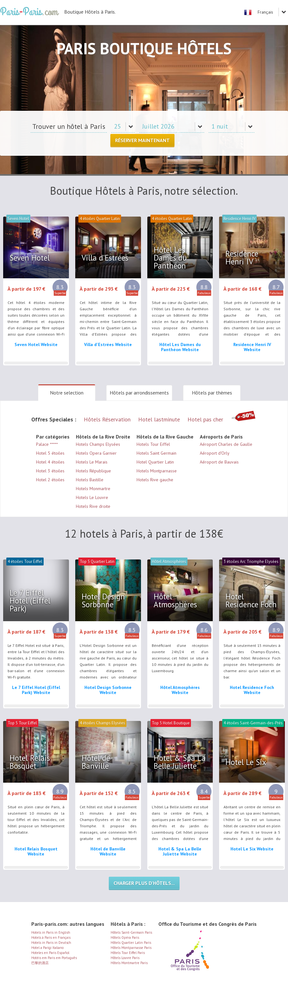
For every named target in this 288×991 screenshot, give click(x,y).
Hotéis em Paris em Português (54, 958)
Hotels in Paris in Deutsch (51, 942)
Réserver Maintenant (142, 140)
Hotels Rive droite (93, 506)
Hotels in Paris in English (50, 932)
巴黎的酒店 (40, 963)
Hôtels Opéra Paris (125, 937)
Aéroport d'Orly (215, 453)
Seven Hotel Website (36, 344)
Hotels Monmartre (93, 488)
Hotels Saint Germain (156, 453)
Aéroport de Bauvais (219, 462)
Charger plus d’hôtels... (144, 883)
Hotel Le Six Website (251, 849)
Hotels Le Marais (91, 462)
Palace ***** (47, 444)
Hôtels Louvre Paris (125, 958)
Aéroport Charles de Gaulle (226, 444)
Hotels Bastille (89, 480)
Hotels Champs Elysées (98, 444)
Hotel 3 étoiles (50, 471)
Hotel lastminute (159, 419)
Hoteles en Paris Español (50, 952)
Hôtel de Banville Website (108, 851)
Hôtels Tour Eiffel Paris (128, 952)
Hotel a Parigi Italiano (47, 947)
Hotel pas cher (205, 419)
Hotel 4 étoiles (50, 462)
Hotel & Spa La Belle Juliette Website (179, 851)
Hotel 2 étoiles (50, 480)
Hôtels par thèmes (212, 392)
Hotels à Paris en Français (50, 937)
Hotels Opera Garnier (96, 453)
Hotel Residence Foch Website (252, 690)
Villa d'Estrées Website (108, 344)
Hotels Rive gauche (155, 480)
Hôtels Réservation (107, 419)
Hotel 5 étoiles (50, 453)
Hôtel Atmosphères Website (180, 690)
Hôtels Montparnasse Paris (131, 947)
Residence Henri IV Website (252, 347)
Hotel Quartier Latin (155, 462)
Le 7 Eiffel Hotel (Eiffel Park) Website (36, 690)
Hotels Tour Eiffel (153, 444)
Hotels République (93, 471)
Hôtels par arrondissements (139, 392)
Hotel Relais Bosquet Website (36, 851)
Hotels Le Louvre (92, 497)
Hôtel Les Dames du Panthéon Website (180, 347)
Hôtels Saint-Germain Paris (131, 932)
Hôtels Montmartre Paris (129, 963)
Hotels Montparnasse (157, 471)
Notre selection (66, 392)
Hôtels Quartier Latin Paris (131, 942)
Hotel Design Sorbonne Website (108, 690)
